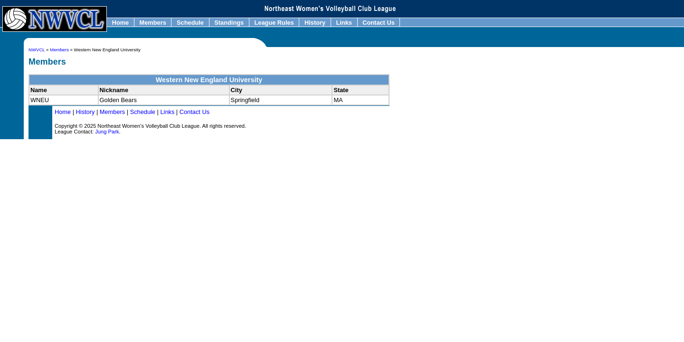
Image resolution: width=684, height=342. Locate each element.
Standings (229, 22)
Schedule (190, 22)
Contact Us (379, 22)
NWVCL (36, 49)
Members (152, 22)
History (314, 22)
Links (344, 22)
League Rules (274, 22)
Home (120, 22)
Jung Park (107, 131)
